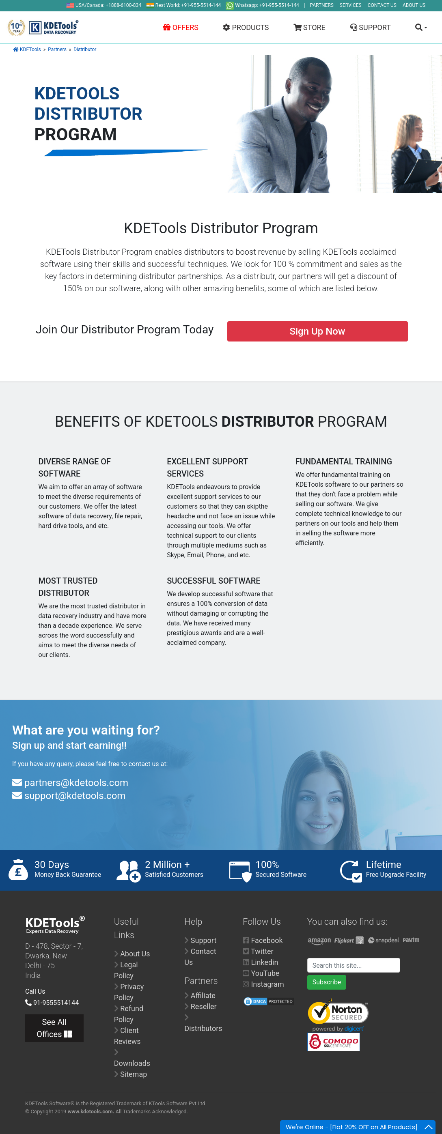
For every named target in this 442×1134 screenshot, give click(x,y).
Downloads (132, 1063)
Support (204, 940)
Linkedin (264, 962)
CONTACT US (382, 5)
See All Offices (54, 1028)
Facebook (266, 940)
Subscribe (327, 982)
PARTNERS (322, 5)
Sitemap (133, 1074)
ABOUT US (414, 5)
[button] (417, 27)
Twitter (262, 951)
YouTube (265, 973)
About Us (135, 953)
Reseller (204, 1006)
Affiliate (203, 995)
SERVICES (351, 5)
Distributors (203, 1028)
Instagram (267, 984)
